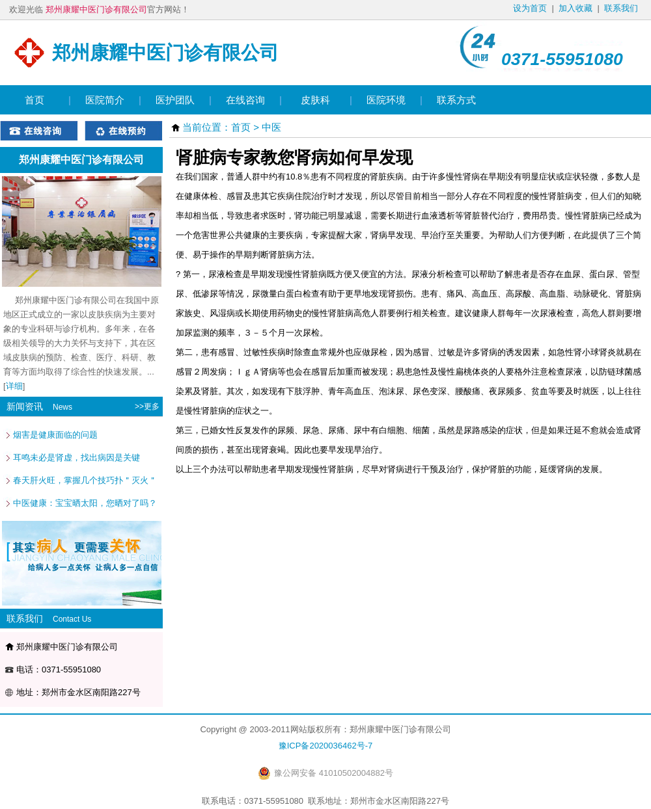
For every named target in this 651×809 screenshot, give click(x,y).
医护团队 (175, 99)
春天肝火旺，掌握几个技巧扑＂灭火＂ (85, 480)
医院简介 (104, 99)
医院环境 (386, 99)
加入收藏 (575, 8)
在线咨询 (245, 99)
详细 (14, 386)
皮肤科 (315, 99)
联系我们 (621, 8)
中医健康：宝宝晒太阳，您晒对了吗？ (85, 503)
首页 (34, 99)
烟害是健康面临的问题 (55, 435)
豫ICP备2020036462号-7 (326, 745)
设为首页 (530, 8)
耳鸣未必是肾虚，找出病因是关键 (76, 457)
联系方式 (456, 99)
